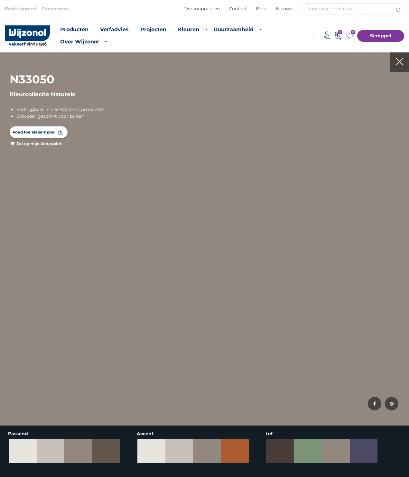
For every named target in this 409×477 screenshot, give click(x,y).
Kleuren (188, 29)
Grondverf (16, 366)
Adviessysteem (157, 460)
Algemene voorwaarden (105, 460)
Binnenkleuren (89, 348)
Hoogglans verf (22, 400)
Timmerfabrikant (155, 404)
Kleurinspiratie (89, 383)
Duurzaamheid (233, 29)
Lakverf (13, 409)
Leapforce (395, 471)
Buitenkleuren (89, 357)
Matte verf (16, 374)
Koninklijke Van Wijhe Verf (213, 460)
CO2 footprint (224, 381)
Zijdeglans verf (21, 392)
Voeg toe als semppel (34, 132)
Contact (238, 9)
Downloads (290, 366)
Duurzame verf (226, 348)
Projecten (153, 29)
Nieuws (284, 9)
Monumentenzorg (156, 413)
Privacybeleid (53, 460)
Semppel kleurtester (96, 392)
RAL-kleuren (86, 366)
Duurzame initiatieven (234, 390)
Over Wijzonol (79, 42)
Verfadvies (114, 29)
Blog (261, 9)
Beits (10, 383)
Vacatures (288, 357)
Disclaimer (17, 460)
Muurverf (15, 357)
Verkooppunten (202, 9)
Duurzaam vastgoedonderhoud (232, 360)
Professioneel (20, 9)
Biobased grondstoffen (235, 372)
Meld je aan (382, 282)
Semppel (380, 36)
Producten (74, 29)
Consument (55, 9)
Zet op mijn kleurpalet (38, 143)
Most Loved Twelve (94, 374)
